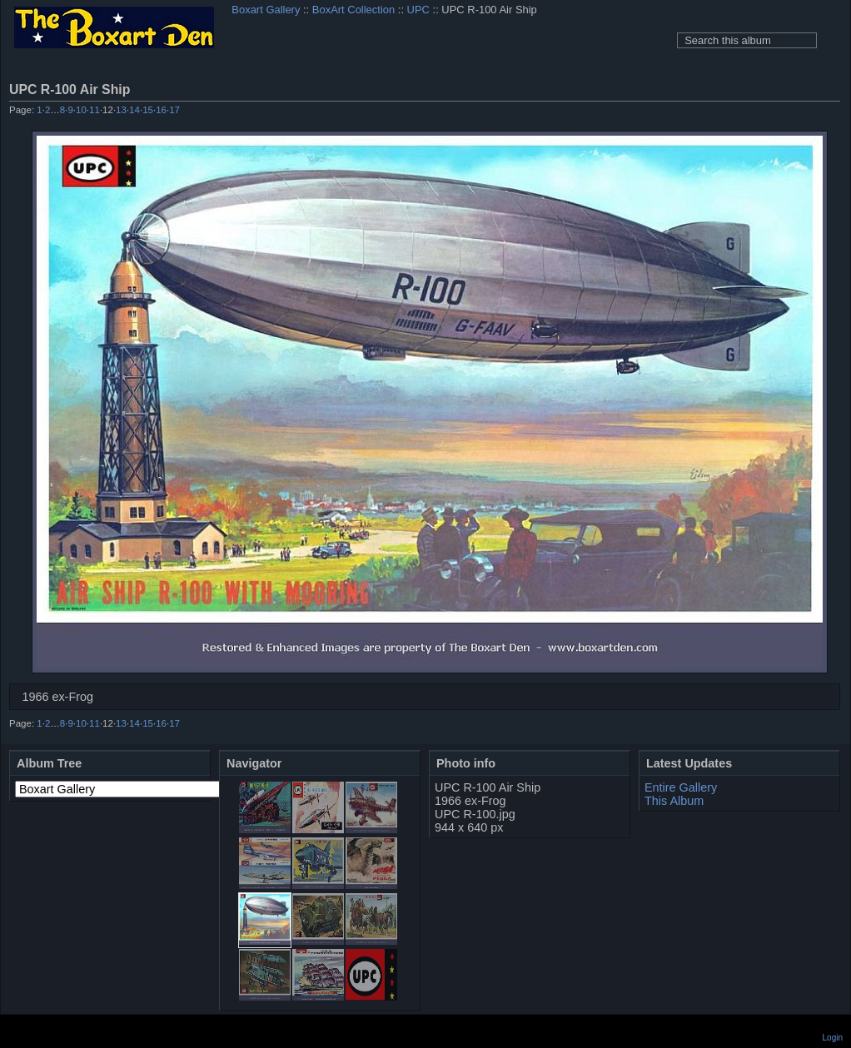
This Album (674, 800)
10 (81, 110)
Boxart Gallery (265, 9)
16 (161, 110)
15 (147, 110)
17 (174, 110)
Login (833, 1037)
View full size (831, 89)
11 (94, 110)
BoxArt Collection (353, 9)
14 (134, 110)
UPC (418, 9)
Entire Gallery (680, 787)
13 (121, 110)
